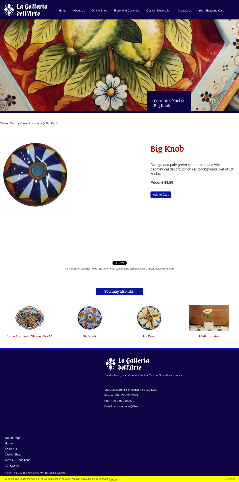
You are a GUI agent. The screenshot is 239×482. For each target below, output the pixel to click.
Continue (230, 478)
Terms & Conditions (18, 460)
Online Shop (100, 10)
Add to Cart (161, 194)
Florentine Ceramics (127, 10)
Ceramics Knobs (31, 123)
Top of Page (13, 438)
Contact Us (185, 10)
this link (113, 479)
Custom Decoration (158, 10)
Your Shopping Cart (211, 10)
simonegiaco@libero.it (127, 406)
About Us (79, 10)
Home (63, 10)
